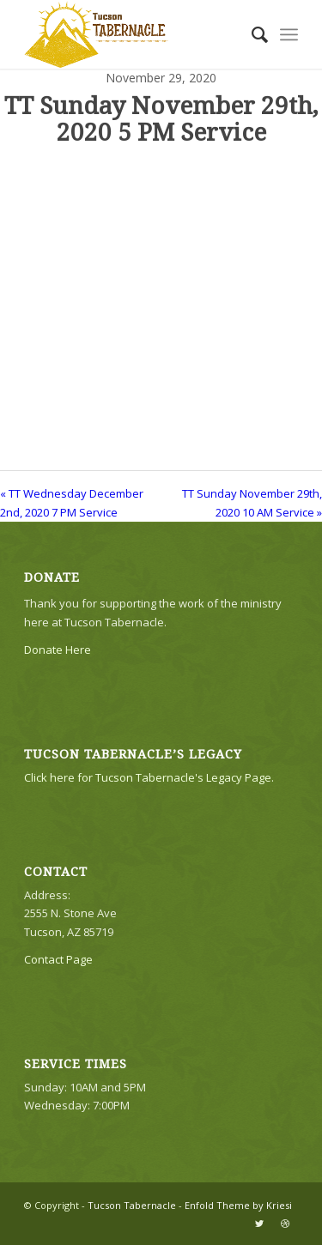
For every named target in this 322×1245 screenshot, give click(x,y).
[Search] (251, 34)
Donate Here (57, 649)
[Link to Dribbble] (285, 1223)
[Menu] (289, 34)
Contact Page (58, 959)
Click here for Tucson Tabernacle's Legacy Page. (149, 777)
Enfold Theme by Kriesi (238, 1205)
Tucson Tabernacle (132, 1205)
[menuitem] (251, 34)
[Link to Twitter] (259, 1223)
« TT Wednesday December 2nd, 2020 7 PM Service (71, 502)
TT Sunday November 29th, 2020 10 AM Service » (252, 502)
